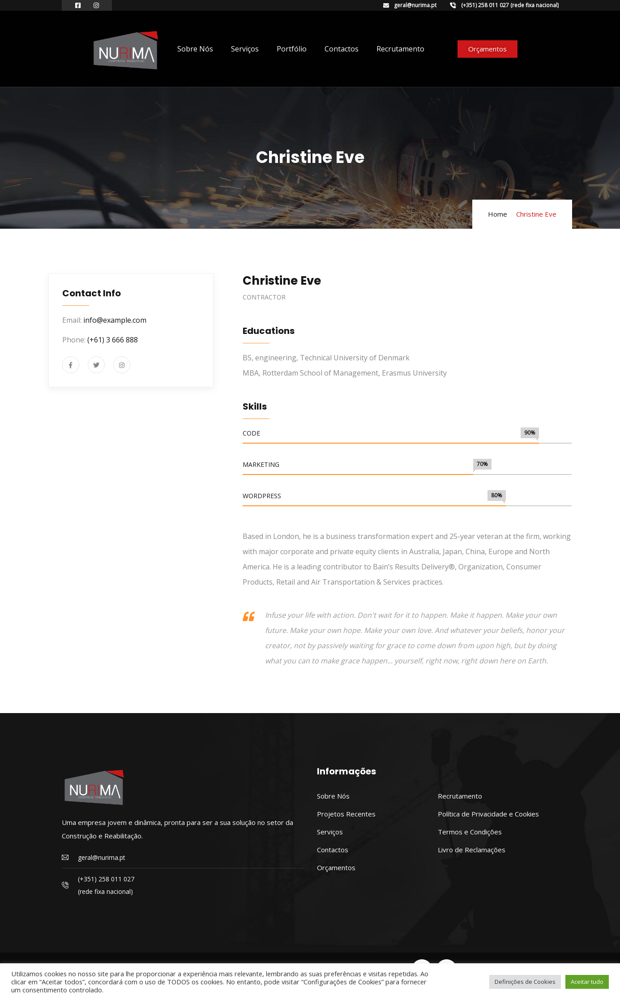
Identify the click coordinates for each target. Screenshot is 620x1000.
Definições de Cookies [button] (525, 982)
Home (497, 213)
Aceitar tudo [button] (587, 982)
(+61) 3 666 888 (112, 340)
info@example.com (114, 320)
